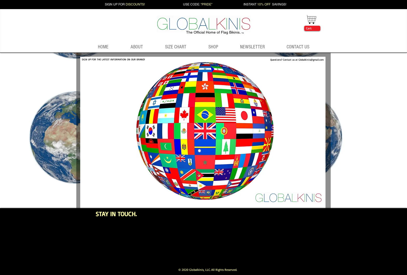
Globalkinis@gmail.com (311, 59)
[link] (311, 28)
